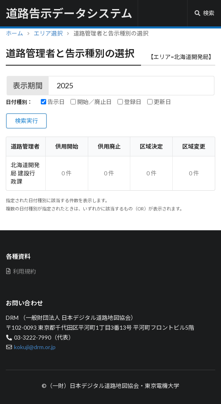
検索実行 (26, 120)
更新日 (159, 102)
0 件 (66, 173)
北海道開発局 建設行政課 (25, 173)
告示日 (53, 102)
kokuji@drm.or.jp (35, 346)
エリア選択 (48, 33)
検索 (204, 13)
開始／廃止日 (91, 102)
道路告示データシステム (69, 13)
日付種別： (19, 102)
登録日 (129, 102)
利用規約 (21, 271)
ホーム (14, 33)
